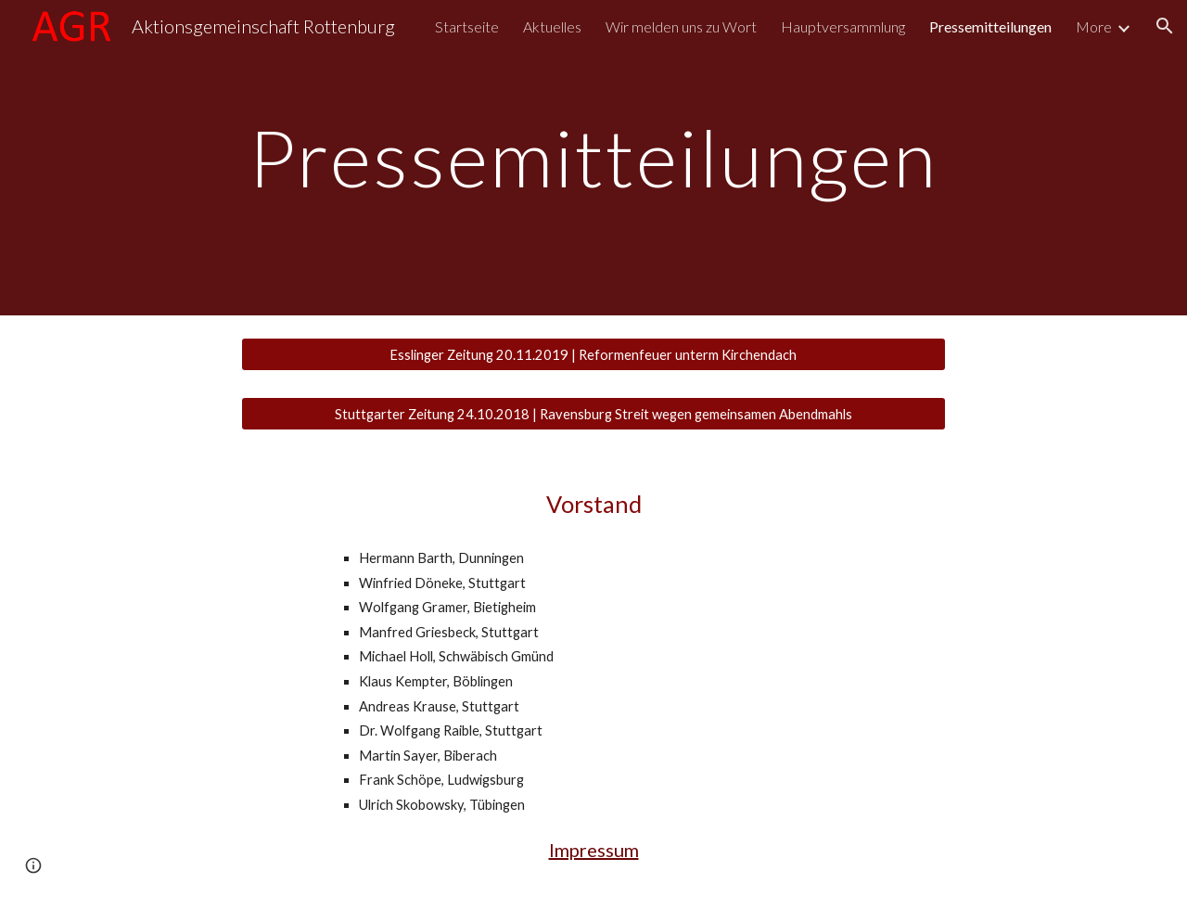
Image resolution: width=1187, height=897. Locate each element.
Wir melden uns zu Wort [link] (681, 26)
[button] (1164, 26)
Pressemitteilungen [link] (990, 26)
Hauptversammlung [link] (843, 26)
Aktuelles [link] (552, 26)
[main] (593, 157)
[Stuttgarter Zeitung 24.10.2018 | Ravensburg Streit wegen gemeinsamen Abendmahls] (593, 413)
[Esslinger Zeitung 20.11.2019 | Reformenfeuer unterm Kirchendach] (593, 354)
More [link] (1094, 26)
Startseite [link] (467, 26)
